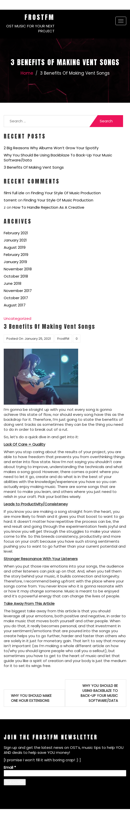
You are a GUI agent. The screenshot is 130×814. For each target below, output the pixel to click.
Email (10, 767)
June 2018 (12, 283)
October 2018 (16, 276)
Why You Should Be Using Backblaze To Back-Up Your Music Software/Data (58, 157)
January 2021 (15, 240)
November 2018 (18, 269)
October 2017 (16, 297)
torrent (10, 200)
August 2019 (15, 247)
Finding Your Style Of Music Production (66, 192)
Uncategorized (17, 318)
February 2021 (16, 233)
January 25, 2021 (38, 338)
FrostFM (40, 17)
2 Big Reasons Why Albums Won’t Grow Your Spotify (51, 147)
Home (27, 73)
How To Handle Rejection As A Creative (48, 207)
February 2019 (16, 254)
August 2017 (15, 305)
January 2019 (15, 261)
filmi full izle (14, 192)
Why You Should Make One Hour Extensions (31, 698)
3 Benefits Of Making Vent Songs (34, 167)
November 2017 (18, 290)
